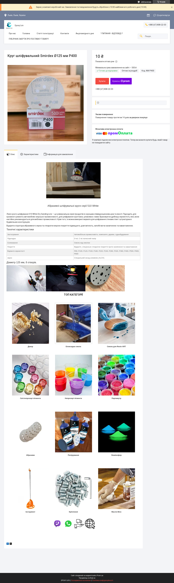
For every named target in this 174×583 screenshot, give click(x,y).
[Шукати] (141, 36)
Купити (102, 81)
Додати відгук (163, 15)
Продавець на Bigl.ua (87, 578)
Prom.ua (100, 575)
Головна (26, 33)
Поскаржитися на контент (81, 580)
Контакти (64, 33)
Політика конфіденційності (102, 580)
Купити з (121, 81)
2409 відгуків (146, 2)
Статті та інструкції (45, 33)
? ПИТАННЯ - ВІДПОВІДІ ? (112, 33)
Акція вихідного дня (85, 33)
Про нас (12, 33)
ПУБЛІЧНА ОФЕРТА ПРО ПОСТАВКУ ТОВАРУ (29, 39)
